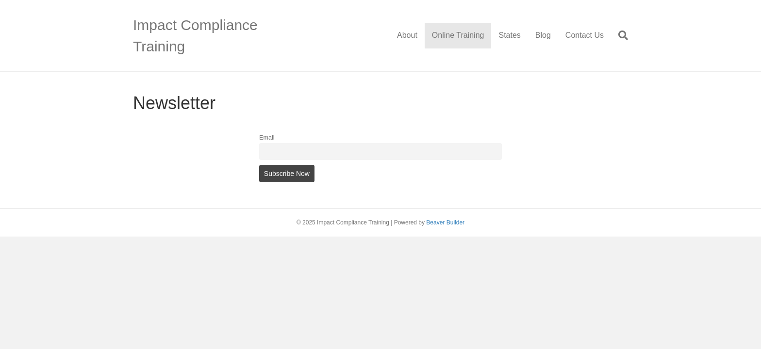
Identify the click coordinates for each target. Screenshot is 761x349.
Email (267, 137)
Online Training (458, 35)
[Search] (619, 35)
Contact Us (584, 35)
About (407, 35)
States (509, 35)
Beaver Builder (445, 222)
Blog (543, 35)
